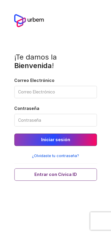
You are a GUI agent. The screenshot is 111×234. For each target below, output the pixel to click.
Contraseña (26, 108)
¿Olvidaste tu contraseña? (55, 156)
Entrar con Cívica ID (55, 174)
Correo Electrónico (34, 80)
